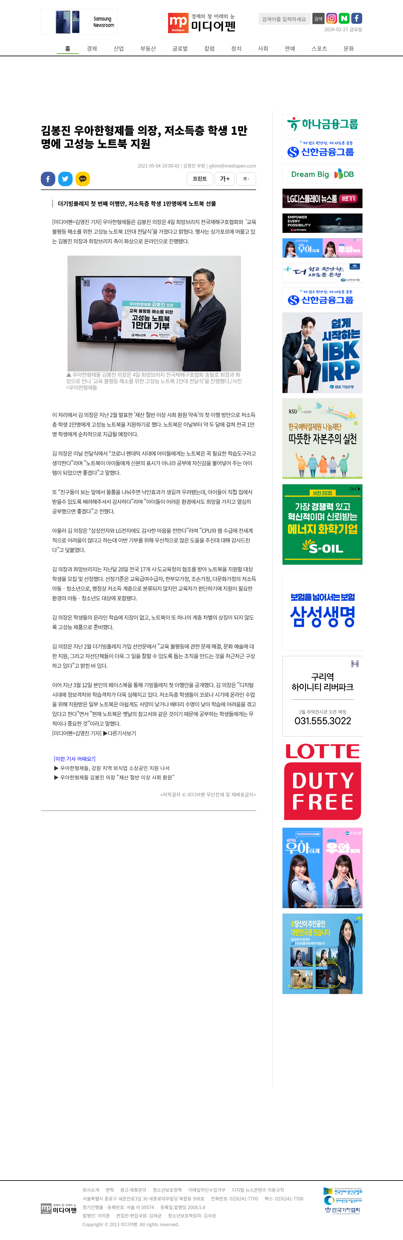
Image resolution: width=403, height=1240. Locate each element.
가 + (224, 178)
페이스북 (48, 179)
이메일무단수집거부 (207, 1190)
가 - (246, 179)
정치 (236, 48)
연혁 (110, 1190)
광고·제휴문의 (133, 1190)
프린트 (200, 178)
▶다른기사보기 (119, 733)
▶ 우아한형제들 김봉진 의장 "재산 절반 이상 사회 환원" (114, 777)
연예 (290, 48)
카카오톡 (83, 179)
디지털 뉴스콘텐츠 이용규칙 (258, 1190)
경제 (92, 48)
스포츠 (319, 48)
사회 (263, 48)
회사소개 (91, 1190)
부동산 (148, 48)
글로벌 (180, 48)
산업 (118, 48)
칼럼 (209, 48)
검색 (318, 18)
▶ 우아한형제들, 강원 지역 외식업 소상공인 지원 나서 (112, 768)
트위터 (65, 179)
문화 (349, 48)
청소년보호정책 (167, 1190)
